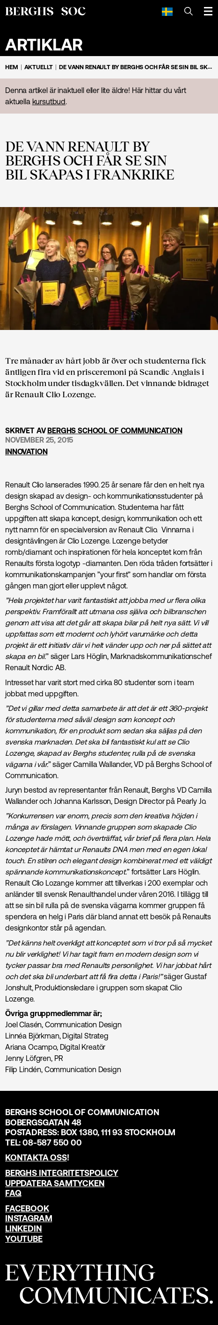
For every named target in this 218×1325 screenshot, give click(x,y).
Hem (11, 67)
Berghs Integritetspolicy (61, 1173)
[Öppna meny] (208, 11)
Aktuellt (38, 67)
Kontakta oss (36, 1157)
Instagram (28, 1218)
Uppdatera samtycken (55, 1183)
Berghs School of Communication (114, 430)
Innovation (26, 451)
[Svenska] (167, 11)
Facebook (27, 1208)
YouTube (24, 1239)
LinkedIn (23, 1228)
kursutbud (49, 101)
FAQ (13, 1193)
